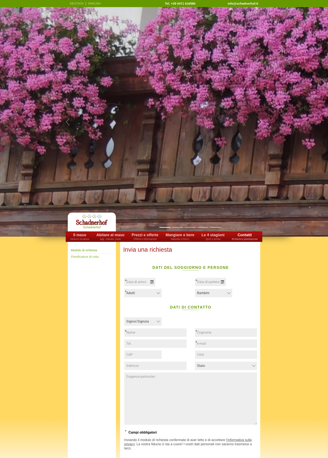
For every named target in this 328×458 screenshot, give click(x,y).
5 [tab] (215, 227)
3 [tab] (190, 227)
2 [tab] (177, 227)
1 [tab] (165, 227)
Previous (68, 122)
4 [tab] (202, 227)
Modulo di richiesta (84, 250)
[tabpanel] (164, 122)
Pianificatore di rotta (85, 256)
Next (260, 122)
